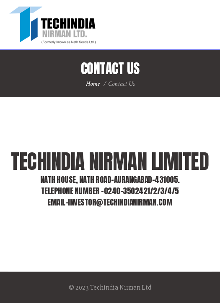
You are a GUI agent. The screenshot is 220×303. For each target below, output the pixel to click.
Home (93, 84)
